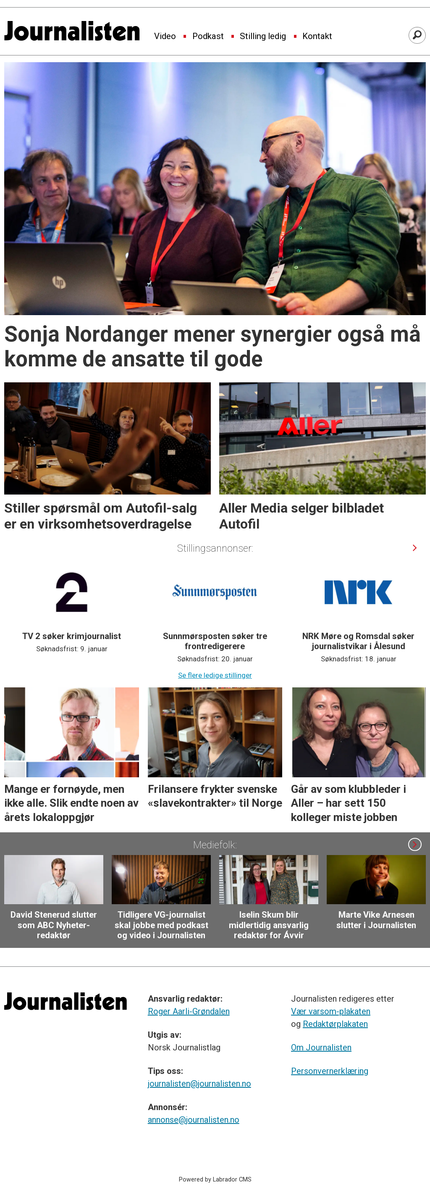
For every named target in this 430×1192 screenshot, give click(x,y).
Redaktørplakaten (335, 1024)
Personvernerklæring (329, 1071)
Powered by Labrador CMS (215, 1179)
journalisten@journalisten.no (199, 1084)
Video (165, 37)
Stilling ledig (263, 37)
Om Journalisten (321, 1047)
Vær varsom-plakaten (330, 1011)
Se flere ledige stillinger (215, 675)
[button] (414, 547)
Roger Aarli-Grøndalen (189, 1011)
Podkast (208, 37)
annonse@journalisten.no (193, 1120)
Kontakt (317, 37)
